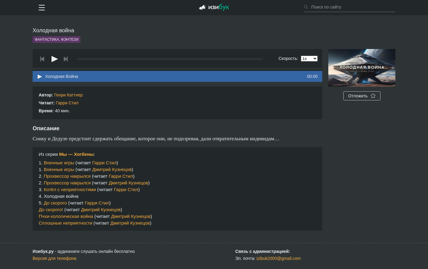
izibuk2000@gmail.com (279, 258)
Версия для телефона (54, 258)
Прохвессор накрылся (67, 176)
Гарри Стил (67, 102)
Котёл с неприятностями (70, 189)
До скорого (55, 202)
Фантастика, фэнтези (56, 39)
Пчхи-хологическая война (66, 216)
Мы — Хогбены (76, 154)
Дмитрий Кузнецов (112, 169)
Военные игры (59, 162)
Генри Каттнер (68, 95)
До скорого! (51, 209)
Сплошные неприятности (65, 222)
